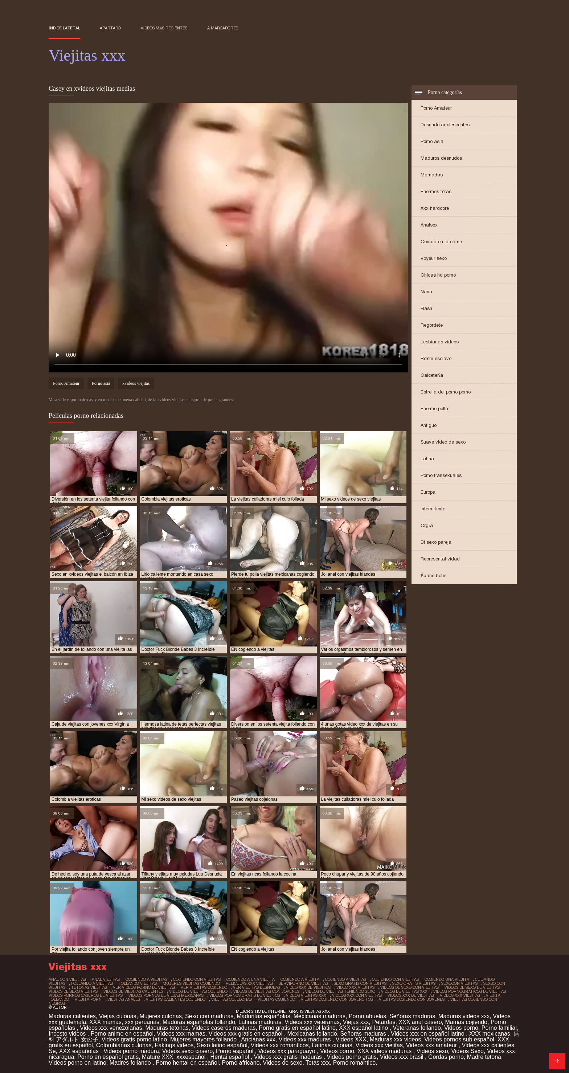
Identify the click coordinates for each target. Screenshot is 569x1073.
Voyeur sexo (434, 258)
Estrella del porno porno (446, 392)
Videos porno (461, 1028)
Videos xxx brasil (402, 1057)
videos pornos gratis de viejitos (244, 995)
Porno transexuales (441, 475)
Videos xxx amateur (432, 1045)
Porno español (235, 1051)
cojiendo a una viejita (250, 979)
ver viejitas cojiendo (204, 987)
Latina (427, 458)
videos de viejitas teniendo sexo (340, 991)
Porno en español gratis (108, 1057)
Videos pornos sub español (459, 1039)
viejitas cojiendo (276, 999)
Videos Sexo (467, 1051)
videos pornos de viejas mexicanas (166, 995)
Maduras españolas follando (199, 1022)
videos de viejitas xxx (404, 991)
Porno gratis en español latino (297, 1028)
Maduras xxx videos (395, 1039)
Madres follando (131, 1063)
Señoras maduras (412, 1016)
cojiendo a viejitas (345, 979)
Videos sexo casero (187, 1051)
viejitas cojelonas (231, 999)
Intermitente (433, 508)
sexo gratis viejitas (413, 983)
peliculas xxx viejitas (249, 983)
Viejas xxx (356, 1022)
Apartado (110, 28)
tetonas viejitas (89, 987)
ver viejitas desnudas (256, 987)
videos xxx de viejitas (411, 995)
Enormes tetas (436, 191)
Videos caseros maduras (224, 1028)
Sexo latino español (222, 1045)
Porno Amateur (436, 108)
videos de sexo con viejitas (409, 987)
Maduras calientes (72, 1016)
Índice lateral (64, 28)
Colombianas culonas (124, 1045)
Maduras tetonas (167, 1028)
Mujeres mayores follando (204, 1039)
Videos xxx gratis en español (246, 1034)
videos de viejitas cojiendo (198, 991)
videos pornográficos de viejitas (469, 991)
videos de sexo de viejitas (472, 987)
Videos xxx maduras (305, 1039)
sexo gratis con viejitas (360, 983)
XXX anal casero (420, 1022)
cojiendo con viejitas (395, 979)
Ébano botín (434, 575)
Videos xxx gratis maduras (289, 1057)
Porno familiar (499, 1028)
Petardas (383, 1022)
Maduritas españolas (263, 1016)
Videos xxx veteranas (312, 1022)
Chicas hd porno (438, 275)
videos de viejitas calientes (133, 991)
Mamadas (432, 175)
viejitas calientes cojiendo (175, 999)
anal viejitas (106, 979)
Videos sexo (432, 1051)
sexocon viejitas (459, 983)
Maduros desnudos (441, 158)
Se (52, 1051)
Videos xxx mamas (181, 1034)
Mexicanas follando (312, 1034)
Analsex (429, 225)
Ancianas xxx (258, 1039)
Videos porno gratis (352, 1057)
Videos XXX (351, 1039)
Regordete (432, 325)
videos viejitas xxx (306, 995)
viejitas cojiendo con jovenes (412, 999)
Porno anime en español (122, 1034)
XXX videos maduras (385, 1051)
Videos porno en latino (77, 1063)
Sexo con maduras (209, 1016)
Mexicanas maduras (319, 1016)
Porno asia (432, 141)
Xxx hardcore (435, 208)
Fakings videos (174, 1045)
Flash (426, 308)
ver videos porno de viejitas (144, 987)
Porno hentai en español (187, 1063)
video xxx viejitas (355, 987)
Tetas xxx (318, 1063)
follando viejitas (138, 983)
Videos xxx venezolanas (111, 1028)
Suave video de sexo (443, 442)
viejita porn (88, 999)
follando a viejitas (92, 983)
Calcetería (432, 375)
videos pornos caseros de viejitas (86, 995)
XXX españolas (79, 1051)
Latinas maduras (259, 1022)
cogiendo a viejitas (146, 979)
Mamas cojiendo (466, 1022)
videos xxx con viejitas (357, 995)
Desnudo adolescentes (445, 124)
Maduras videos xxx (464, 1016)
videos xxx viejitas (460, 995)
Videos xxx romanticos (280, 1045)
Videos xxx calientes (488, 1045)
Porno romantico (354, 1063)
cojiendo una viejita (447, 979)
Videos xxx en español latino (428, 1034)
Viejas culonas (117, 1016)
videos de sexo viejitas (73, 991)
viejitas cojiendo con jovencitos (337, 999)
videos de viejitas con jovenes (266, 991)
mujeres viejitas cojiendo (191, 983)
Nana (426, 291)
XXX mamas (105, 1022)
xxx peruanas (142, 1022)
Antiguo (429, 425)
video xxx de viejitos (308, 987)
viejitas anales (123, 999)
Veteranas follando (417, 1028)
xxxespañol (191, 1057)
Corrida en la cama (441, 241)
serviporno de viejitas (303, 983)
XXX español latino (364, 1028)
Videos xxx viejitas (379, 1045)
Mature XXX (157, 1057)
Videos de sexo (282, 1063)
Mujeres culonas (161, 1016)
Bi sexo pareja (436, 542)
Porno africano (240, 1063)
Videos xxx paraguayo (287, 1051)
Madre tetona (484, 1057)
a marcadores (222, 28)
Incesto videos (68, 1034)
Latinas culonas (332, 1045)
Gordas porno (446, 1057)
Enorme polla (434, 408)
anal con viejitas (67, 979)
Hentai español (230, 1057)
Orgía (427, 525)
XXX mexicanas (489, 1034)
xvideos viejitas (136, 383)
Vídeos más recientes (164, 28)
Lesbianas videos (440, 341)
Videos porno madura (131, 1051)
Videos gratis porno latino (134, 1039)
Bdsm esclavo (436, 358)
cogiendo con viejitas (197, 979)
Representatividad (440, 559)
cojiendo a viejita (300, 979)
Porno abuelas (367, 1016)
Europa (428, 492)
